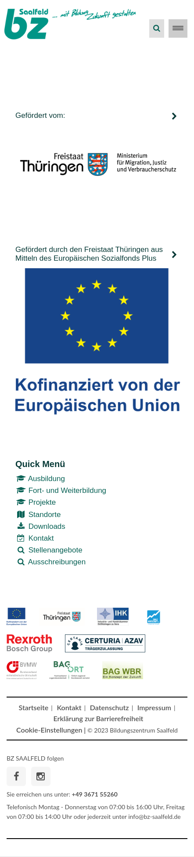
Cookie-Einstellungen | (51, 730)
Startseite (34, 707)
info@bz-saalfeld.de (154, 816)
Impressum (154, 707)
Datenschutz (109, 707)
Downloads (40, 526)
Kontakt (34, 538)
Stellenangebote (49, 550)
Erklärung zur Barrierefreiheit (99, 718)
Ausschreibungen (50, 562)
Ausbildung (40, 479)
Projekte (35, 502)
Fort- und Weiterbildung (60, 490)
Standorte (38, 514)
